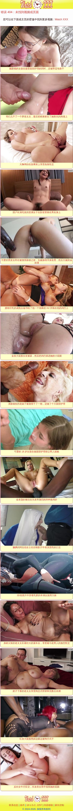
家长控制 (59, 805)
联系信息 (13, 805)
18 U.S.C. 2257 (34, 805)
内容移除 (48, 805)
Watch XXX (61, 19)
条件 (22, 805)
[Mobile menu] (3, 4)
